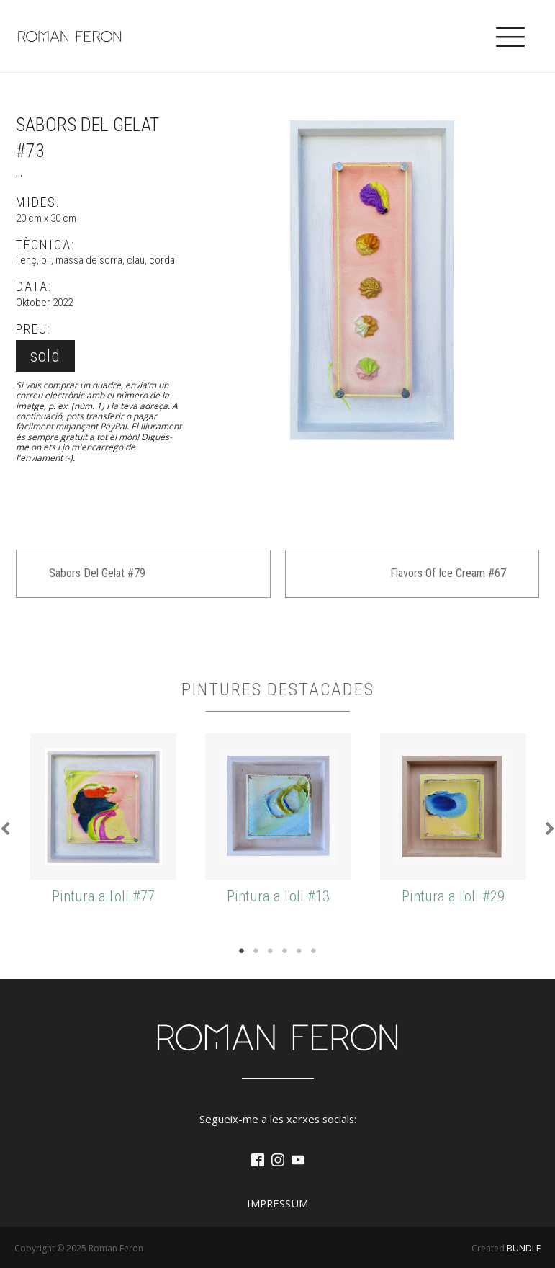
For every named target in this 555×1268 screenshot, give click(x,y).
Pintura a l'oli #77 (103, 896)
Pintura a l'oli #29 (453, 896)
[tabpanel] (103, 819)
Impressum (277, 1203)
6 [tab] (314, 951)
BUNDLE (524, 1248)
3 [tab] (270, 951)
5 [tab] (299, 951)
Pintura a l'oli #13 (278, 896)
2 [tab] (256, 951)
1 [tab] (242, 951)
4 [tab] (285, 951)
